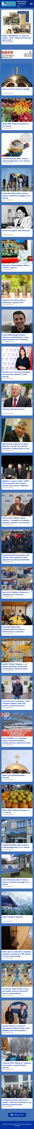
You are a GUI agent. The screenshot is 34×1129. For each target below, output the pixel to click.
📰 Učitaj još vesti (17, 1115)
